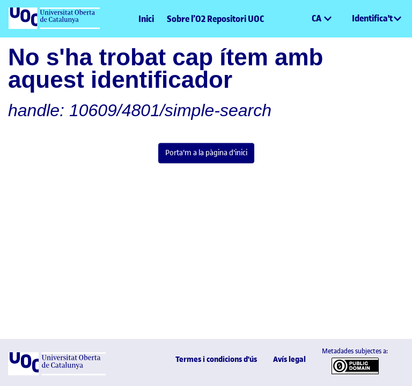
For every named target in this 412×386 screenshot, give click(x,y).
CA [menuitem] (317, 18)
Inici (146, 19)
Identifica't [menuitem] (372, 18)
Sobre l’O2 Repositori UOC (215, 19)
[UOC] (57, 373)
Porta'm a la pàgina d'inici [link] (206, 152)
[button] (303, 18)
